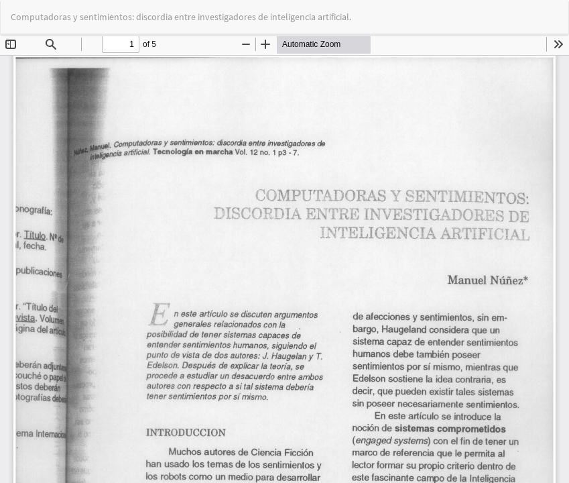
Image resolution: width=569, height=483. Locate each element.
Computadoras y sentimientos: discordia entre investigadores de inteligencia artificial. (181, 17)
